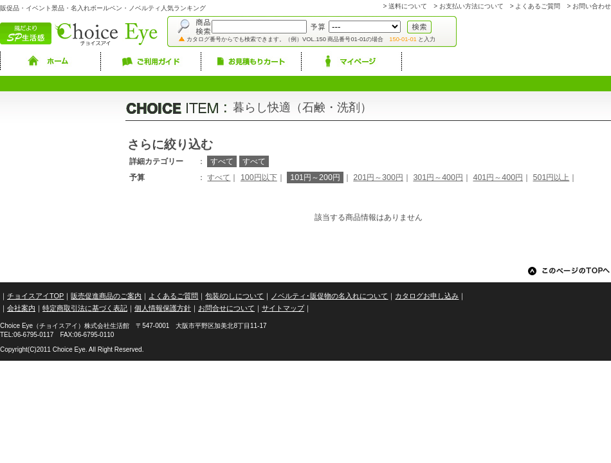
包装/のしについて (234, 296)
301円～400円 (438, 177)
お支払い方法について (471, 6)
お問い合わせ (591, 6)
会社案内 (21, 308)
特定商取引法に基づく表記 (84, 308)
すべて (218, 177)
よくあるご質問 (537, 6)
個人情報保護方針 (162, 308)
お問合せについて (226, 308)
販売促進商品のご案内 (106, 296)
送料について (407, 6)
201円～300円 (378, 177)
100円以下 (259, 177)
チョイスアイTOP (35, 296)
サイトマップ (283, 308)
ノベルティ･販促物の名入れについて (329, 296)
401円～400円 (498, 177)
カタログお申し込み (427, 296)
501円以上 (551, 177)
